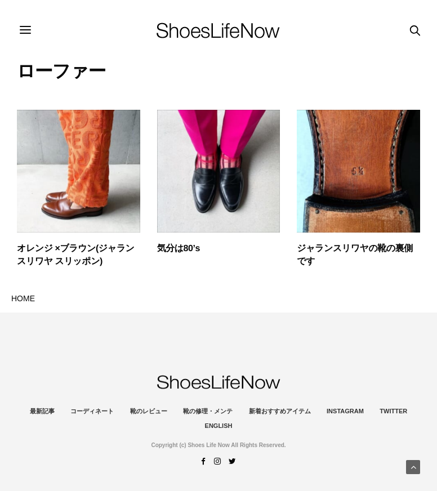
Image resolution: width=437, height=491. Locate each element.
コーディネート (92, 411)
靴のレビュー (148, 411)
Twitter (393, 411)
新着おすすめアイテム (280, 411)
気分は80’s (178, 248)
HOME (23, 298)
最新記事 (42, 411)
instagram (345, 411)
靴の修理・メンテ (208, 411)
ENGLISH (219, 425)
